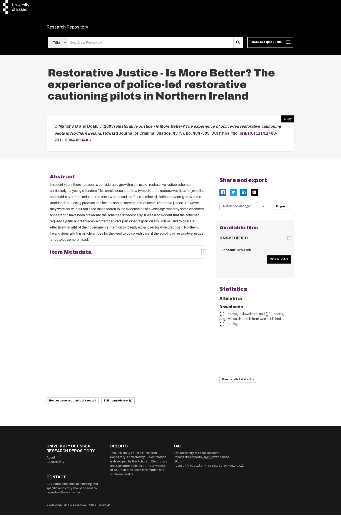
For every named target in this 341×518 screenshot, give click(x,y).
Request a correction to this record (72, 403)
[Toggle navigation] (270, 45)
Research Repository (77, 28)
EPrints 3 (151, 460)
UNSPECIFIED (233, 241)
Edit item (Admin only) (118, 403)
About (51, 460)
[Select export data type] (242, 209)
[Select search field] (57, 45)
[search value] (150, 45)
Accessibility (55, 464)
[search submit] (238, 45)
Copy (286, 120)
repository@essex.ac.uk (63, 495)
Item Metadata (71, 254)
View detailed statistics (238, 382)
